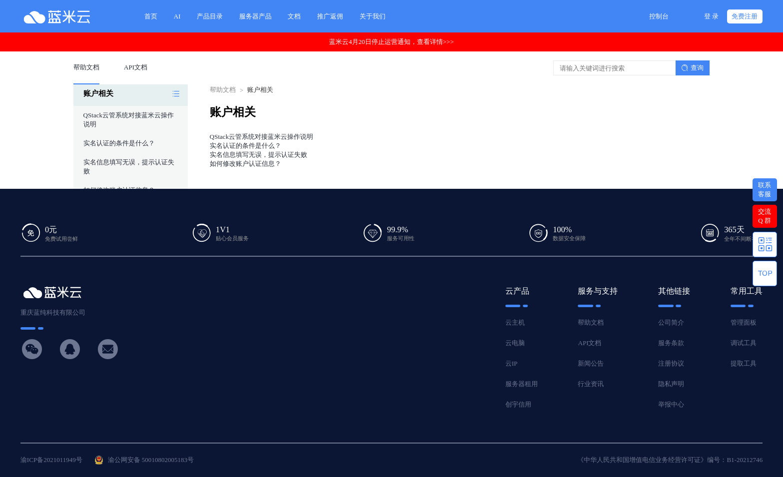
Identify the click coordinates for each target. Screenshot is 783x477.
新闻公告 (591, 363)
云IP (511, 363)
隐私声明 (671, 384)
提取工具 (744, 363)
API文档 (589, 343)
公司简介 (671, 322)
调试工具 (744, 343)
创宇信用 (518, 404)
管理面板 (744, 322)
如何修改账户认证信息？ (245, 163)
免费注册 (745, 16)
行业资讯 (591, 384)
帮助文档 (223, 89)
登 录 (711, 16)
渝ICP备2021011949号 (51, 460)
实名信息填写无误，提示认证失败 (258, 154)
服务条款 (671, 343)
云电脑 (515, 343)
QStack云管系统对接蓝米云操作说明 (261, 136)
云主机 (515, 322)
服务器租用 (521, 384)
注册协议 (671, 363)
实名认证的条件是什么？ (119, 143)
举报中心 (671, 404)
